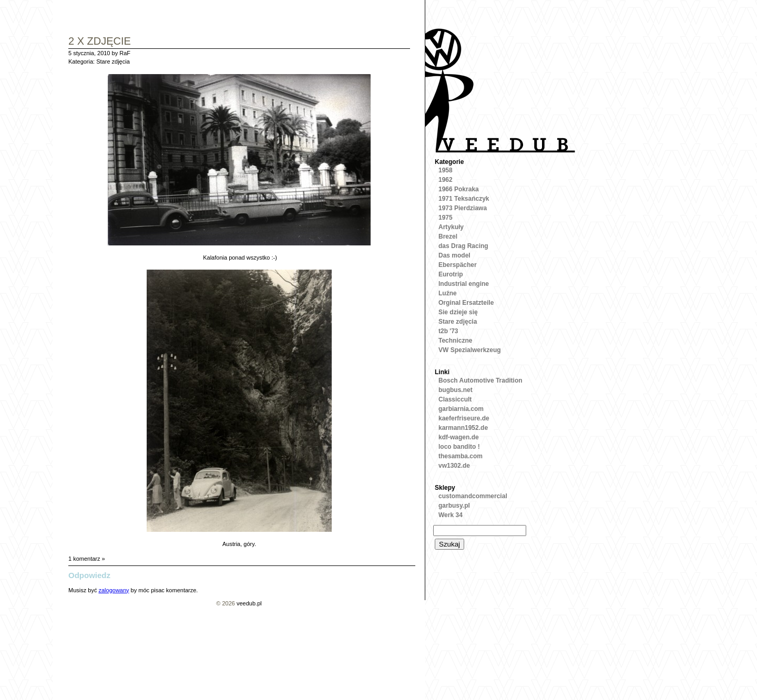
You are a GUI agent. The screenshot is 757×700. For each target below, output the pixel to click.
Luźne (447, 293)
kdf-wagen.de (458, 437)
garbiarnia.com (461, 409)
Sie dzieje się (458, 312)
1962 (445, 179)
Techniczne (455, 340)
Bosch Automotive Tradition (480, 380)
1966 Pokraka (458, 189)
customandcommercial (472, 496)
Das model (454, 255)
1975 (445, 217)
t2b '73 (448, 331)
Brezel (447, 236)
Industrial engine (463, 283)
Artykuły (451, 227)
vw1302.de (454, 465)
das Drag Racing (463, 246)
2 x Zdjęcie (99, 42)
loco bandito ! (459, 446)
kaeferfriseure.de (463, 418)
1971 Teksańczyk (463, 198)
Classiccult (455, 399)
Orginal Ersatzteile (466, 302)
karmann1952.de (463, 427)
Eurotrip (450, 274)
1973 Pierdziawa (462, 208)
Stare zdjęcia (113, 61)
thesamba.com (460, 456)
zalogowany (113, 590)
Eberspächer (457, 265)
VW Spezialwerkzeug (469, 350)
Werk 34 (450, 515)
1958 (445, 170)
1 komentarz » (86, 558)
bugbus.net (455, 390)
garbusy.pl (454, 505)
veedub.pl (249, 603)
